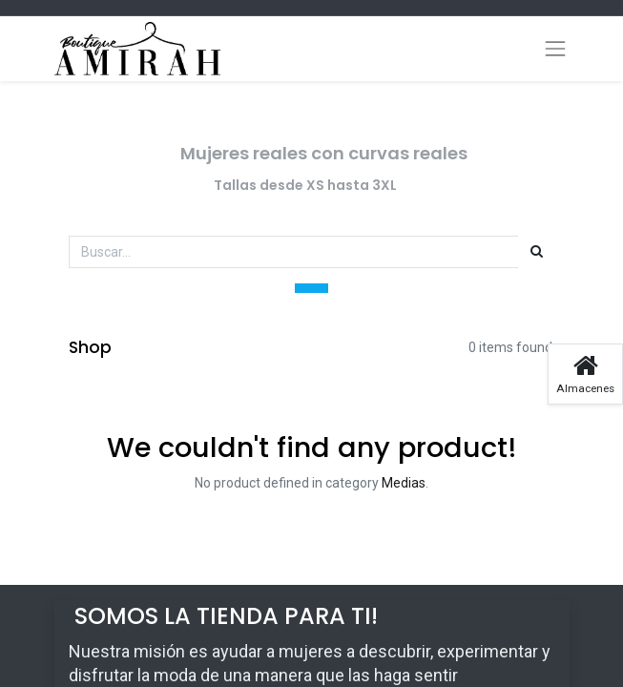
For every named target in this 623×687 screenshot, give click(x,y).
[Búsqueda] (536, 252)
